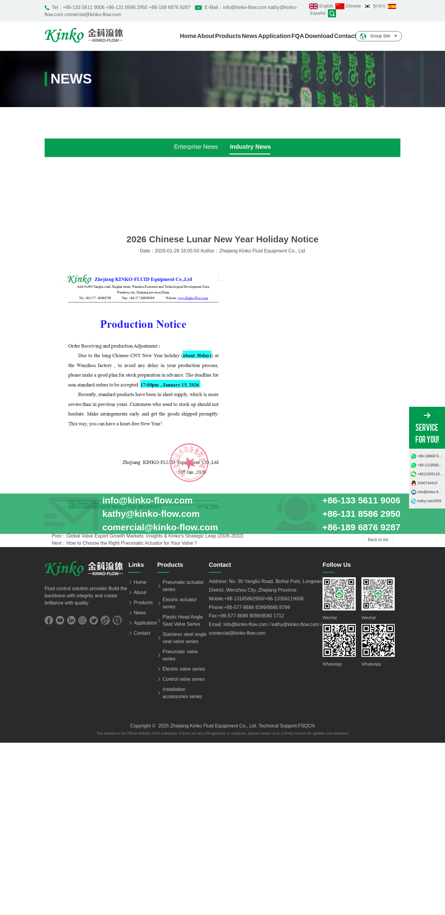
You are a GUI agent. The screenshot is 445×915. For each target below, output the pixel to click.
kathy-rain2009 (429, 501)
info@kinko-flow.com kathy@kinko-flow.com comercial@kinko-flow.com (131, 513)
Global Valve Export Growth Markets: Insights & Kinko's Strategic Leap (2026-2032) (154, 672)
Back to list (378, 676)
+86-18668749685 (431, 456)
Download (319, 36)
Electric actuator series (180, 881)
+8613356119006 (431, 474)
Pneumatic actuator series (183, 864)
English (322, 6)
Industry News (250, 246)
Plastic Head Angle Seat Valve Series (183, 898)
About (205, 36)
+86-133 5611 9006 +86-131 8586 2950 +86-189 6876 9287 (127, 7)
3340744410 (427, 483)
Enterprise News (196, 246)
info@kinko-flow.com (431, 492)
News (249, 36)
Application (274, 36)
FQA (297, 36)
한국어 (375, 6)
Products (228, 36)
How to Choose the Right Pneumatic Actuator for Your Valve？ (132, 679)
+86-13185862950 (431, 465)
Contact (345, 36)
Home (188, 36)
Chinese (349, 6)
